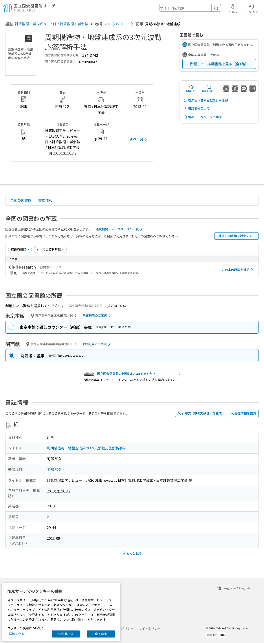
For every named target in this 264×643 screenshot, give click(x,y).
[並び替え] (20, 249)
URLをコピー (208, 88)
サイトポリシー (149, 628)
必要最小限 (65, 634)
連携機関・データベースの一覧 (120, 229)
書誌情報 (45, 200)
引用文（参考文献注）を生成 (205, 100)
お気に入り (191, 88)
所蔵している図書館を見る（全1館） (219, 63)
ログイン (252, 8)
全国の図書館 (20, 200)
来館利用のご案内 (97, 315)
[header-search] (190, 8)
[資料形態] (50, 249)
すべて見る (138, 139)
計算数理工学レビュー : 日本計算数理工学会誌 (51, 23)
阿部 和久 (54, 469)
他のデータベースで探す (202, 117)
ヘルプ (233, 8)
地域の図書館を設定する (237, 236)
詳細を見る (16, 634)
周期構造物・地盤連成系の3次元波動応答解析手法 (86, 447)
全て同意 (101, 634)
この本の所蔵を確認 (238, 269)
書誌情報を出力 (196, 108)
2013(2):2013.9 (116, 23)
